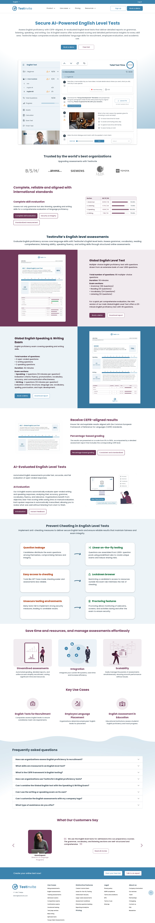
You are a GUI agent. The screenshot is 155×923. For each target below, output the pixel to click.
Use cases (65, 8)
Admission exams (52, 898)
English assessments (53, 891)
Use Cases (51, 885)
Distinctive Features (84, 885)
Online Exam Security (82, 895)
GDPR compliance (109, 891)
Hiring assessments (53, 888)
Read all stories (101, 851)
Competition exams (53, 901)
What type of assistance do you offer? (35, 805)
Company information (136, 888)
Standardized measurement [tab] (26, 222)
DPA (105, 898)
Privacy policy (108, 888)
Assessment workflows (83, 901)
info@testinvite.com (20, 896)
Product (51, 8)
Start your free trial (113, 873)
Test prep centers (52, 910)
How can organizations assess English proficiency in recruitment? (49, 759)
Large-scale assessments (84, 898)
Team (131, 895)
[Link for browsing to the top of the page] (151, 892)
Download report (116, 315)
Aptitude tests (52, 917)
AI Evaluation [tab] (20, 511)
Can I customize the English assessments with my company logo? (49, 798)
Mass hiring (50, 913)
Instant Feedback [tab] (38, 511)
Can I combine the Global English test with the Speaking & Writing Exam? (52, 785)
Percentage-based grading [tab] (83, 452)
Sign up (118, 8)
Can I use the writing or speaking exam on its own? (41, 792)
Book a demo (134, 8)
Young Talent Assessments (55, 920)
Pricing (77, 8)
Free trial (86, 47)
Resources (90, 8)
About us (133, 885)
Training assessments (54, 895)
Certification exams (53, 904)
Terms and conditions (111, 895)
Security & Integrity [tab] (48, 216)
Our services (133, 891)
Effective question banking (84, 904)
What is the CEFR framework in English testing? (39, 772)
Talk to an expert (133, 873)
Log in (140, 2)
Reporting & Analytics (82, 907)
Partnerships (133, 898)
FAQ (130, 907)
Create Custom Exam (82, 888)
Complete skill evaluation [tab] (25, 216)
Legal (106, 885)
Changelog (132, 901)
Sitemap (106, 904)
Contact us (132, 904)
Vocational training (53, 907)
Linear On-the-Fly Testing (84, 891)
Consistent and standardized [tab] (111, 452)
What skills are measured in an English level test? (40, 766)
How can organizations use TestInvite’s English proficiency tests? (49, 779)
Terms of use (108, 901)
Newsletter (132, 910)
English (15, 2)
